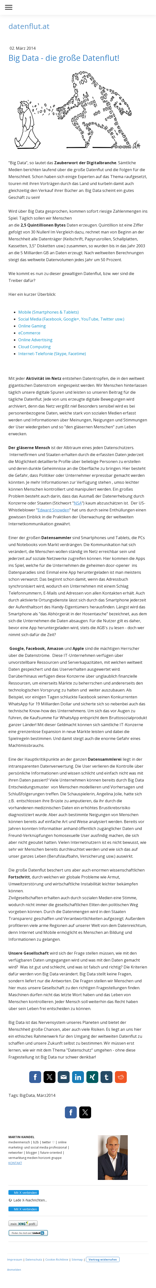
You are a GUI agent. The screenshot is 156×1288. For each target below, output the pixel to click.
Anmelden (14, 1269)
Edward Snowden (53, 510)
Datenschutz (34, 1259)
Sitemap (77, 1259)
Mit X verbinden (23, 1193)
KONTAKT (15, 1163)
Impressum (14, 1259)
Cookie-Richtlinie (56, 1259)
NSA (78, 503)
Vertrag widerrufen (103, 1259)
